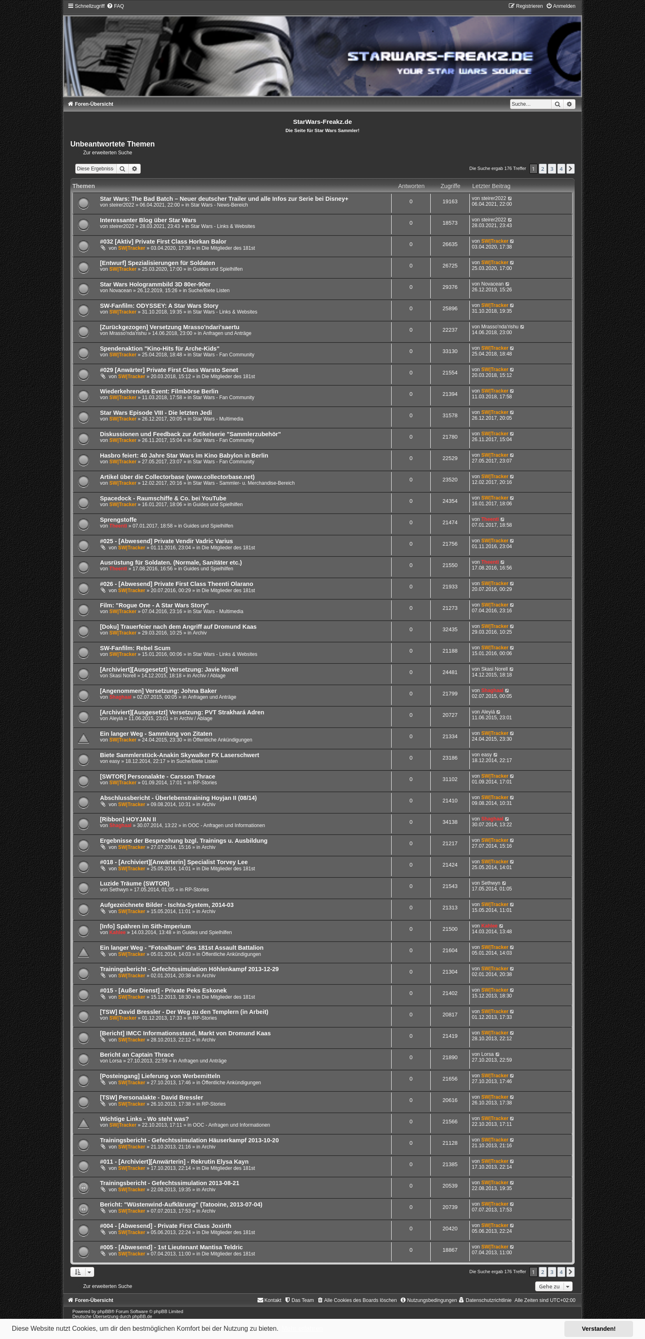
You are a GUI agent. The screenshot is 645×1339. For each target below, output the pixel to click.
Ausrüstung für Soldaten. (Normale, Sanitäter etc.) (171, 562)
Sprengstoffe (118, 519)
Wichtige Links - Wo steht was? (144, 1119)
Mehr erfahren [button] (302, 1328)
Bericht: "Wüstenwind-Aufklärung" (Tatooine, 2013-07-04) (181, 1204)
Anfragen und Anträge (227, 333)
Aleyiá (116, 718)
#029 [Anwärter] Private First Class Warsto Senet (169, 370)
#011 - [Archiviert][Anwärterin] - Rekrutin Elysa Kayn (174, 1161)
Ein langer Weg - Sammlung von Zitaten (156, 733)
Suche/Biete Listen (209, 290)
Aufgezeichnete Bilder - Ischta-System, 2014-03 (167, 905)
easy (114, 761)
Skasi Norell (122, 676)
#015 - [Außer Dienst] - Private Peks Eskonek (163, 990)
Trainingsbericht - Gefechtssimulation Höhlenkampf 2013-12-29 (189, 969)
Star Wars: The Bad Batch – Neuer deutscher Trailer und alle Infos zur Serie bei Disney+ (224, 198)
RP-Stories (205, 783)
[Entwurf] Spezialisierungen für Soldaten (157, 263)
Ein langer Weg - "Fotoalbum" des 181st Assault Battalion (182, 947)
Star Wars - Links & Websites (222, 226)
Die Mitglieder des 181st (228, 248)
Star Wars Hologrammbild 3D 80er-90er (155, 284)
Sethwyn (118, 890)
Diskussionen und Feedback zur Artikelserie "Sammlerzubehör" (190, 434)
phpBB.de (142, 1316)
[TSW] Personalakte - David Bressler (151, 1097)
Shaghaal (120, 697)
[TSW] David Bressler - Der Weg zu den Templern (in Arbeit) (184, 1012)
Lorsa (115, 1061)
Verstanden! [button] (599, 1328)
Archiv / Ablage (208, 676)
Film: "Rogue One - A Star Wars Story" (154, 605)
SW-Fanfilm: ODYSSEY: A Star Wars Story (159, 305)
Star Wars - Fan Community (223, 355)
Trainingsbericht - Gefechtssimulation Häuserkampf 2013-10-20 (189, 1140)
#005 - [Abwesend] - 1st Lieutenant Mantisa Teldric (171, 1247)
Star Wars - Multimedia (218, 419)
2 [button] (542, 168)
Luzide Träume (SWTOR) (134, 883)
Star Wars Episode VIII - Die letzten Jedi (156, 412)
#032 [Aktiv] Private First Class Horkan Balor (163, 241)
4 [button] (561, 168)
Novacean (120, 290)
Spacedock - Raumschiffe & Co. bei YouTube (163, 498)
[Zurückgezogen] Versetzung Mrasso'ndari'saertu (169, 327)
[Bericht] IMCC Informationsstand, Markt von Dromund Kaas (185, 1033)
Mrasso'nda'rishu (128, 333)
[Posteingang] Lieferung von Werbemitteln (160, 1076)
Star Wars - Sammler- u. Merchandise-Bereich (244, 483)
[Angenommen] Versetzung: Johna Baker (158, 691)
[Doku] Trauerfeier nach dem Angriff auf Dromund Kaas (178, 626)
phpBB (104, 1311)
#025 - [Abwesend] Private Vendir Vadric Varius (166, 541)
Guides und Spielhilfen (218, 269)
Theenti (118, 526)
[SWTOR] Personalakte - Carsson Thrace (157, 776)
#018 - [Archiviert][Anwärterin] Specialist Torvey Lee (174, 862)
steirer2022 (122, 205)
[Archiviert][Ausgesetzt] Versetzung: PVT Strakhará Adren (182, 712)
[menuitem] (115, 6)
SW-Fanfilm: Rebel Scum (135, 648)
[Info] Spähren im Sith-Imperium (145, 926)
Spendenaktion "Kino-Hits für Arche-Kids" (160, 348)
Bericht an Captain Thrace (137, 1054)
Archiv (200, 633)
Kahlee (117, 932)
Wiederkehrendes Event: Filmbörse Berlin (159, 391)
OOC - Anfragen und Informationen (226, 825)
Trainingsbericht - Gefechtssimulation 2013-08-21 (169, 1183)
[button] (570, 169)
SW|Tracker (131, 248)
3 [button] (551, 168)
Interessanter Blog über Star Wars (148, 220)
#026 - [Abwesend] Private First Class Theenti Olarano (176, 584)
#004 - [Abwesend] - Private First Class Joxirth (165, 1226)
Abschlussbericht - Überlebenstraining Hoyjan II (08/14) (178, 798)
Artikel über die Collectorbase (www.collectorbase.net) (177, 477)
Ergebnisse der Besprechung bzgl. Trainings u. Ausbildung (184, 840)
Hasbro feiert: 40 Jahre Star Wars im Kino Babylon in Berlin (184, 455)
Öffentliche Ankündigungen (222, 740)
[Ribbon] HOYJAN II (128, 819)
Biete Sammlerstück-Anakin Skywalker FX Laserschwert (179, 755)
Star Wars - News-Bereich (219, 205)
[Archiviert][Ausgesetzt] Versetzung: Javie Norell (169, 669)
